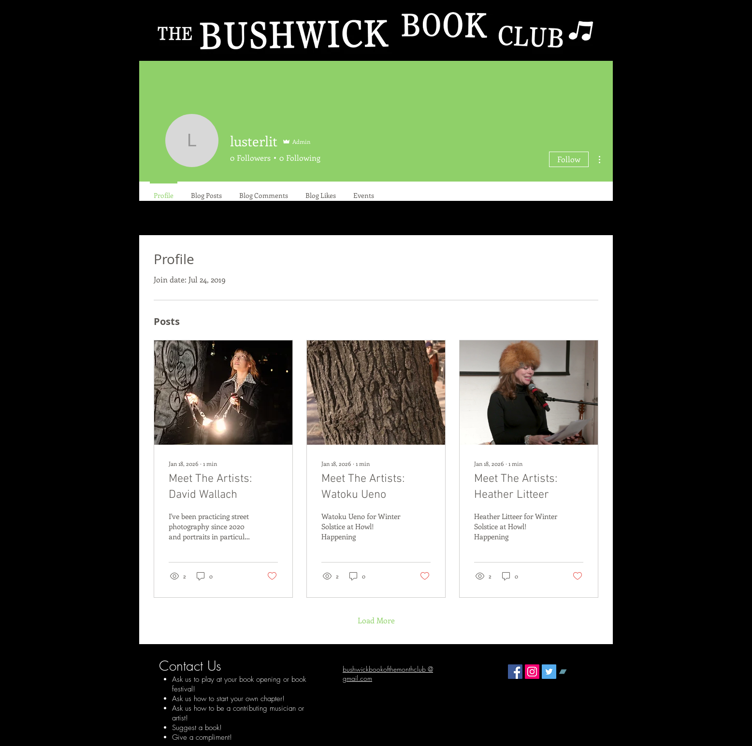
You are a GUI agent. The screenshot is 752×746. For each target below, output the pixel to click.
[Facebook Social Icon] (515, 671)
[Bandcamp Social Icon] (566, 671)
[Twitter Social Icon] (549, 671)
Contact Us (190, 666)
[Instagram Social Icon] (532, 671)
